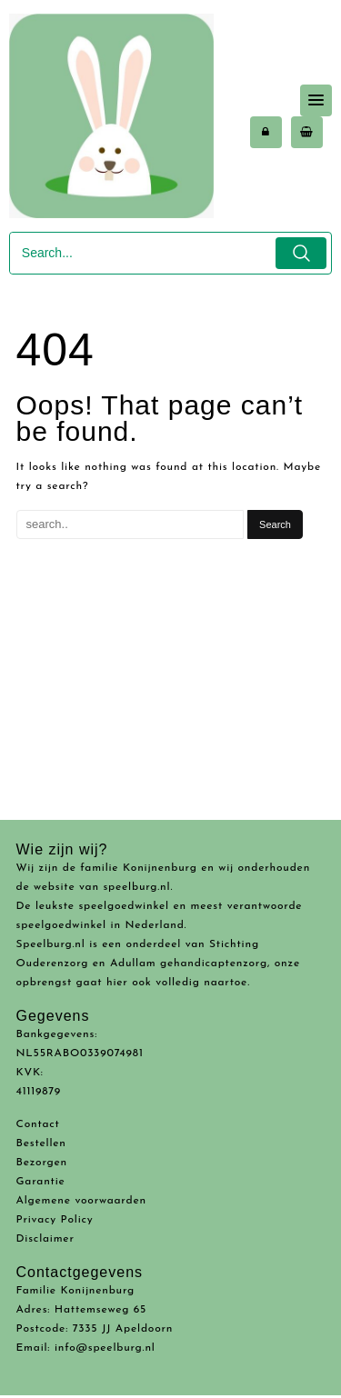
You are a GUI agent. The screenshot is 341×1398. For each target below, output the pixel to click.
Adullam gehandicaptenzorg (188, 963)
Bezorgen (42, 1162)
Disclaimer (45, 1238)
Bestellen (41, 1143)
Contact (38, 1124)
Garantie (40, 1181)
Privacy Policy (55, 1219)
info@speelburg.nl (105, 1348)
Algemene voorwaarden (81, 1200)
